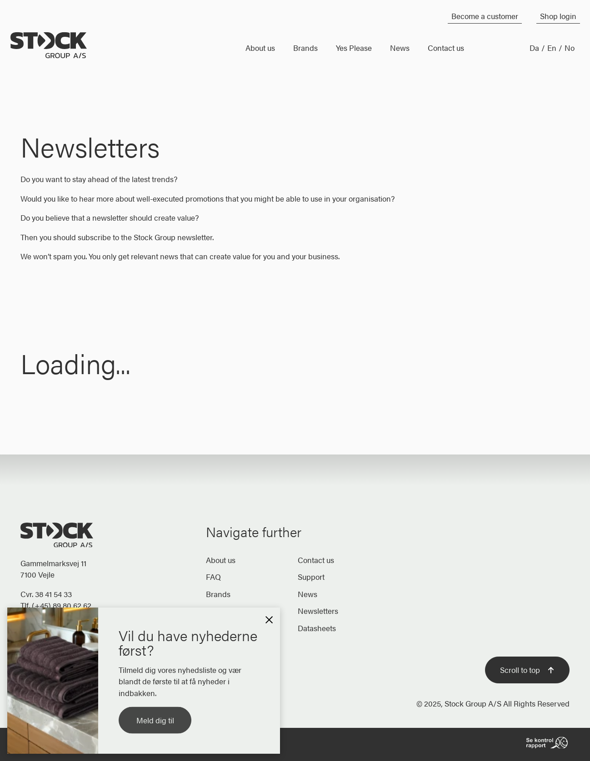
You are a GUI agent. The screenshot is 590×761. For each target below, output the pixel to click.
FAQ (213, 576)
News (307, 593)
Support (311, 576)
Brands (218, 593)
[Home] (125, 45)
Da (534, 47)
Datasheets (317, 628)
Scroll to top (527, 669)
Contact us (316, 559)
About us (220, 559)
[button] (269, 618)
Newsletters (318, 610)
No (570, 47)
